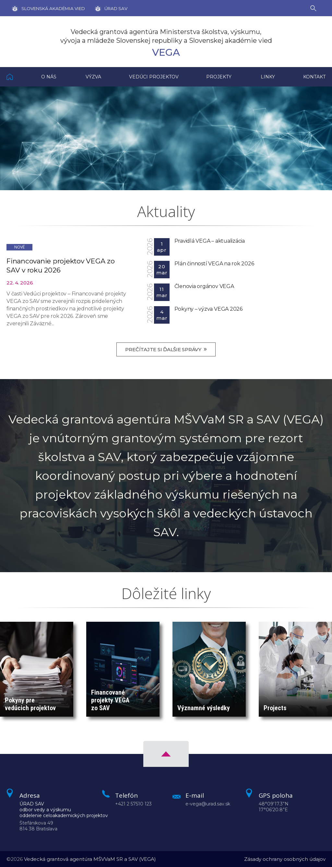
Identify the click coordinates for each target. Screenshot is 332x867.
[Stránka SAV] (48, 8)
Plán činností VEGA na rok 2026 (214, 263)
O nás (48, 77)
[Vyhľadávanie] (314, 7)
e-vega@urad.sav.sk (207, 804)
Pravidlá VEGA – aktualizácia (209, 241)
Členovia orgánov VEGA (204, 286)
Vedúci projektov (154, 77)
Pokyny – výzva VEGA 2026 (208, 309)
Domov (16, 77)
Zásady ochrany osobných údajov (285, 859)
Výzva (93, 77)
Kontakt (314, 77)
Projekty (218, 77)
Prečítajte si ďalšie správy (166, 349)
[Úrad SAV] (106, 8)
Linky (268, 77)
